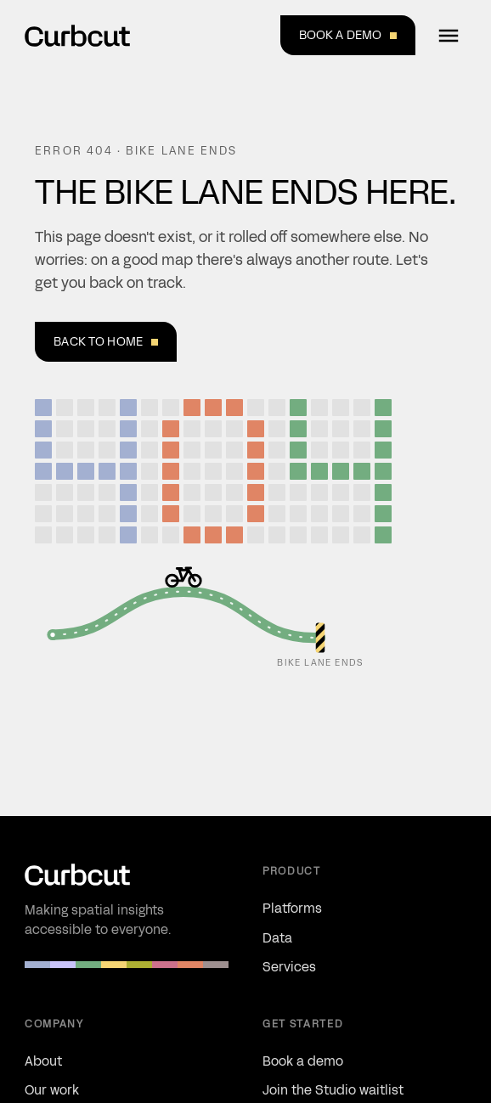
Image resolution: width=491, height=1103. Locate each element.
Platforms (292, 908)
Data (277, 938)
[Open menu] (448, 35)
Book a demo (348, 35)
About (43, 1061)
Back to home (106, 341)
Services (289, 967)
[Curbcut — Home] (77, 36)
